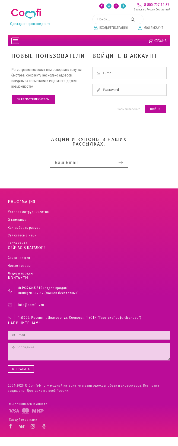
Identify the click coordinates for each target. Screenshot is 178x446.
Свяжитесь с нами (22, 235)
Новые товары (19, 266)
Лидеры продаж (20, 273)
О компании (17, 220)
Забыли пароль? (129, 109)
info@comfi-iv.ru (31, 305)
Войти (155, 109)
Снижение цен (19, 258)
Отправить (21, 369)
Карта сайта (17, 243)
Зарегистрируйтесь (33, 99)
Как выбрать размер (24, 228)
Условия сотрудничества (28, 212)
